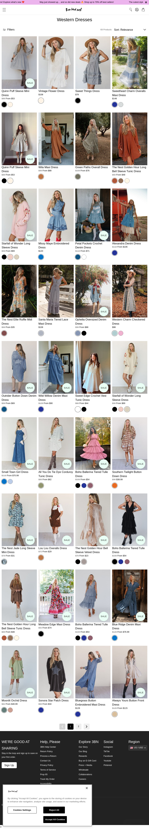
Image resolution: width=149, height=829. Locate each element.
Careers (82, 779)
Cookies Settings (22, 810)
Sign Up (9, 765)
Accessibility (46, 783)
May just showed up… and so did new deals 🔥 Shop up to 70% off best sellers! (81, 2)
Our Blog (83, 751)
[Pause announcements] (146, 2)
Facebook (108, 756)
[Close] (86, 788)
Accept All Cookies (55, 819)
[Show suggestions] (137, 747)
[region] (47, 805)
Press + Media (85, 765)
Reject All (54, 810)
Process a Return (48, 756)
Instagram (108, 747)
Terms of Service (48, 770)
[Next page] (87, 727)
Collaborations (85, 774)
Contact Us (45, 761)
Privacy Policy (46, 765)
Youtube (107, 761)
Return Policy (46, 751)
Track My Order (47, 779)
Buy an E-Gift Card (87, 761)
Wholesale (83, 770)
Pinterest (108, 765)
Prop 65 (43, 774)
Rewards (83, 756)
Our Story (83, 747)
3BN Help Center (48, 747)
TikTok (107, 751)
